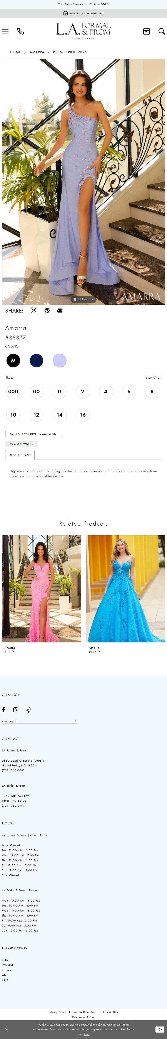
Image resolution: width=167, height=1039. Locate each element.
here (87, 1034)
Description (20, 455)
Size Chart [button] (153, 377)
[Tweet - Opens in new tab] (34, 310)
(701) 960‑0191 (13, 771)
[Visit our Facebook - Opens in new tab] (3, 710)
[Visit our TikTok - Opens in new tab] (28, 710)
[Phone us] (20, 31)
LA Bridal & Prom (14, 786)
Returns (7, 970)
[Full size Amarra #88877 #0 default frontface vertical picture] (83, 182)
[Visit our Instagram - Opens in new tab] (15, 710)
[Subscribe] (76, 721)
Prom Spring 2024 (70, 52)
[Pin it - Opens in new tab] (47, 310)
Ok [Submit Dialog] (160, 1030)
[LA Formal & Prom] (83, 31)
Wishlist (7, 965)
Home (15, 52)
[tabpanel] (83, 182)
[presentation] (41, 589)
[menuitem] (20, 31)
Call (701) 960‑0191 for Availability (33, 434)
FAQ (5, 980)
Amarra (37, 52)
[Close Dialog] (6, 1030)
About (6, 975)
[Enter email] (40, 721)
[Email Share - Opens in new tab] (59, 310)
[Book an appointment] (83, 13)
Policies (7, 960)
